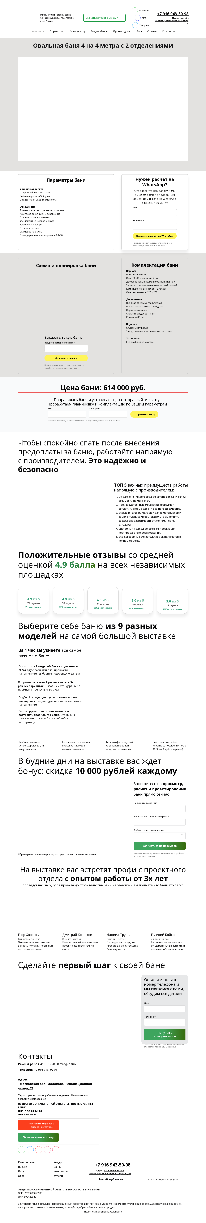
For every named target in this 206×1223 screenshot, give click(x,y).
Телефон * (138, 220)
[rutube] (55, 1149)
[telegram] (140, 25)
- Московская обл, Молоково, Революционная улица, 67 (172, 21)
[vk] (30, 1149)
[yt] (38, 1149)
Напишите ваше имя (145, 802)
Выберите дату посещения (149, 829)
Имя (135, 207)
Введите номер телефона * (59, 342)
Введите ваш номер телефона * (151, 816)
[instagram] (47, 1149)
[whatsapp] (140, 10)
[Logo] (27, 17)
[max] (140, 18)
